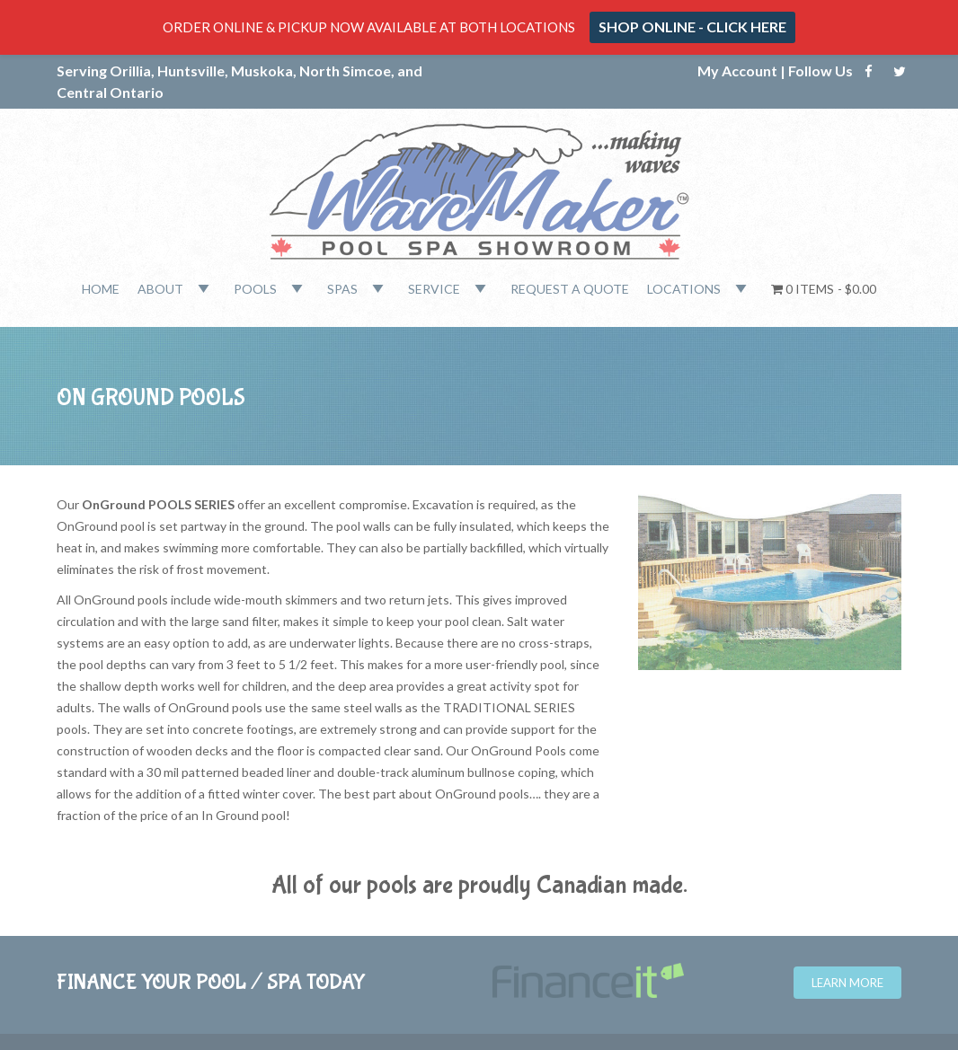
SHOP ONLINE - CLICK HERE (692, 26)
